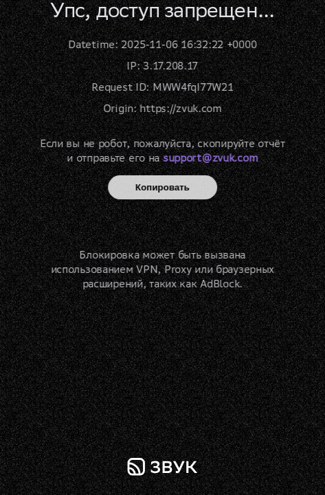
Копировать (162, 187)
